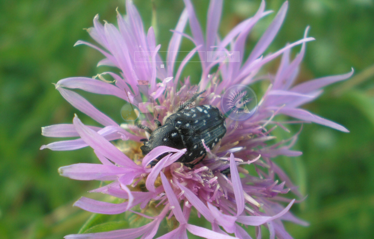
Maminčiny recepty (137, 104)
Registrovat (145, 47)
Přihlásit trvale (146, 67)
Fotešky (187, 104)
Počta (239, 104)
